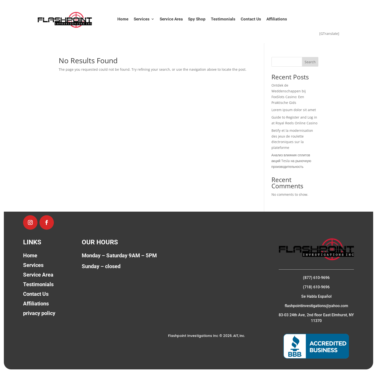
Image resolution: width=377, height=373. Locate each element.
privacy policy (39, 313)
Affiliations (276, 19)
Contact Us (251, 19)
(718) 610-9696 (316, 287)
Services (142, 19)
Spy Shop (197, 19)
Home (122, 19)
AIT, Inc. (238, 336)
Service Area (171, 19)
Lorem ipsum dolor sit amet (293, 109)
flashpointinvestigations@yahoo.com (316, 305)
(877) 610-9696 (316, 277)
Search (310, 62)
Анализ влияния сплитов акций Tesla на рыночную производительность (291, 161)
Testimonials (223, 19)
